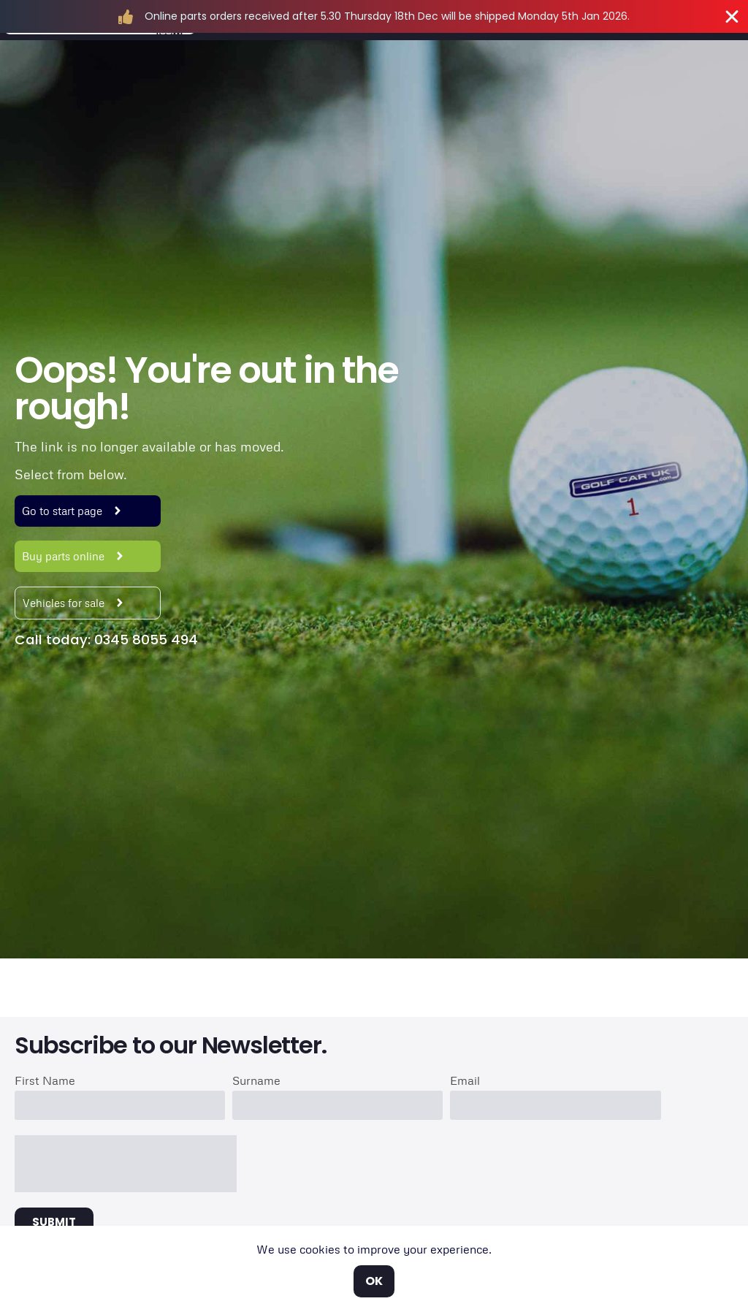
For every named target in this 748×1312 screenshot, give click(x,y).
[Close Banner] (732, 17)
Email (465, 1081)
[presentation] (126, 1163)
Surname (256, 1081)
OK (374, 1281)
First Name (45, 1081)
